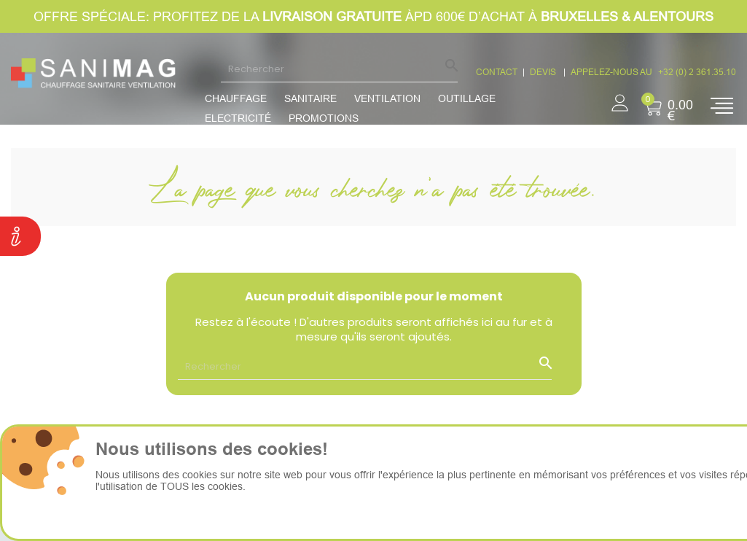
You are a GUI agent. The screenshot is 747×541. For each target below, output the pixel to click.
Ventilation (387, 98)
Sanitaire (310, 98)
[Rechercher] (339, 68)
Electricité (238, 118)
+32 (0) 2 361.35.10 (697, 71)
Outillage (467, 98)
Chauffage (236, 98)
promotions (324, 118)
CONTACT (496, 71)
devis (544, 71)
